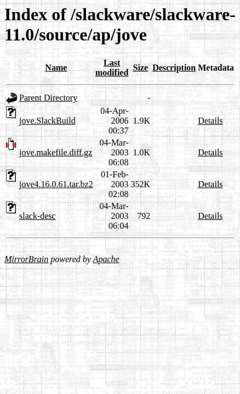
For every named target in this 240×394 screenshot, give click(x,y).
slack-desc (37, 216)
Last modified (111, 67)
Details (210, 120)
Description (174, 67)
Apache (106, 259)
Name (56, 67)
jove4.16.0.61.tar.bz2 (56, 184)
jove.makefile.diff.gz (55, 152)
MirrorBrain (26, 259)
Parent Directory (48, 97)
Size (140, 67)
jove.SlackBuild (47, 120)
